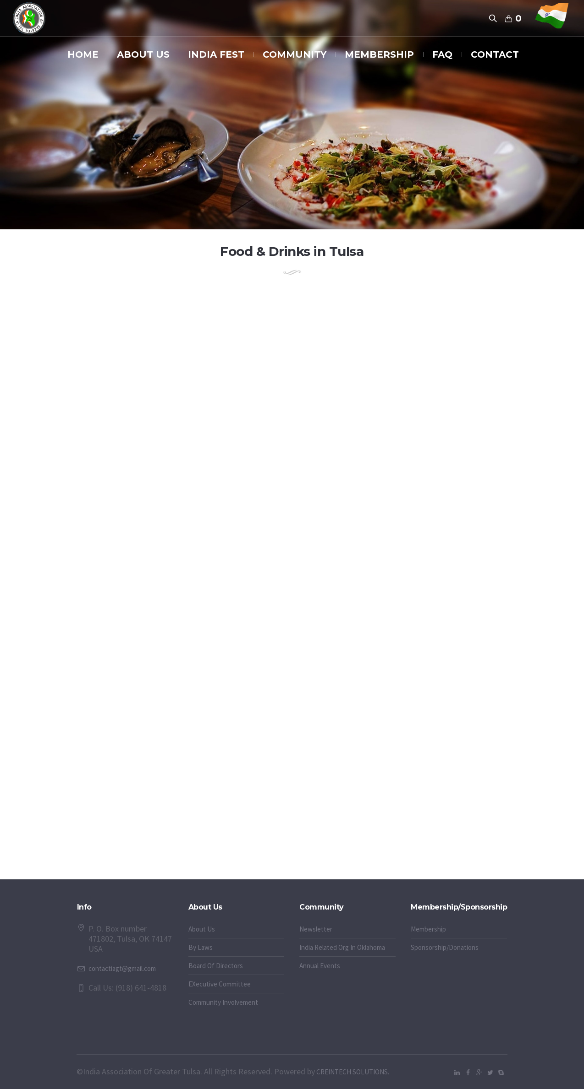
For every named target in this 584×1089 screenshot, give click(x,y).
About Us (201, 929)
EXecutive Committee (219, 984)
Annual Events (319, 965)
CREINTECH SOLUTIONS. (352, 1071)
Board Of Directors (215, 965)
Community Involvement (223, 1002)
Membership (428, 929)
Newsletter (315, 929)
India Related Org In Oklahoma (342, 947)
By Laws (200, 947)
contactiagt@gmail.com (122, 968)
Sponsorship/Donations (445, 947)
